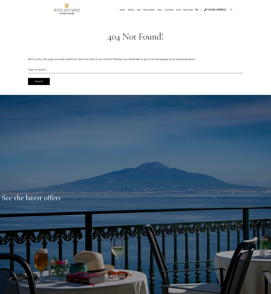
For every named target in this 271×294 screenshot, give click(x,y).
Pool (159, 10)
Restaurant (149, 10)
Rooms (131, 10)
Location (169, 10)
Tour (178, 10)
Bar (139, 10)
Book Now (188, 10)
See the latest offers (31, 197)
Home (122, 10)
